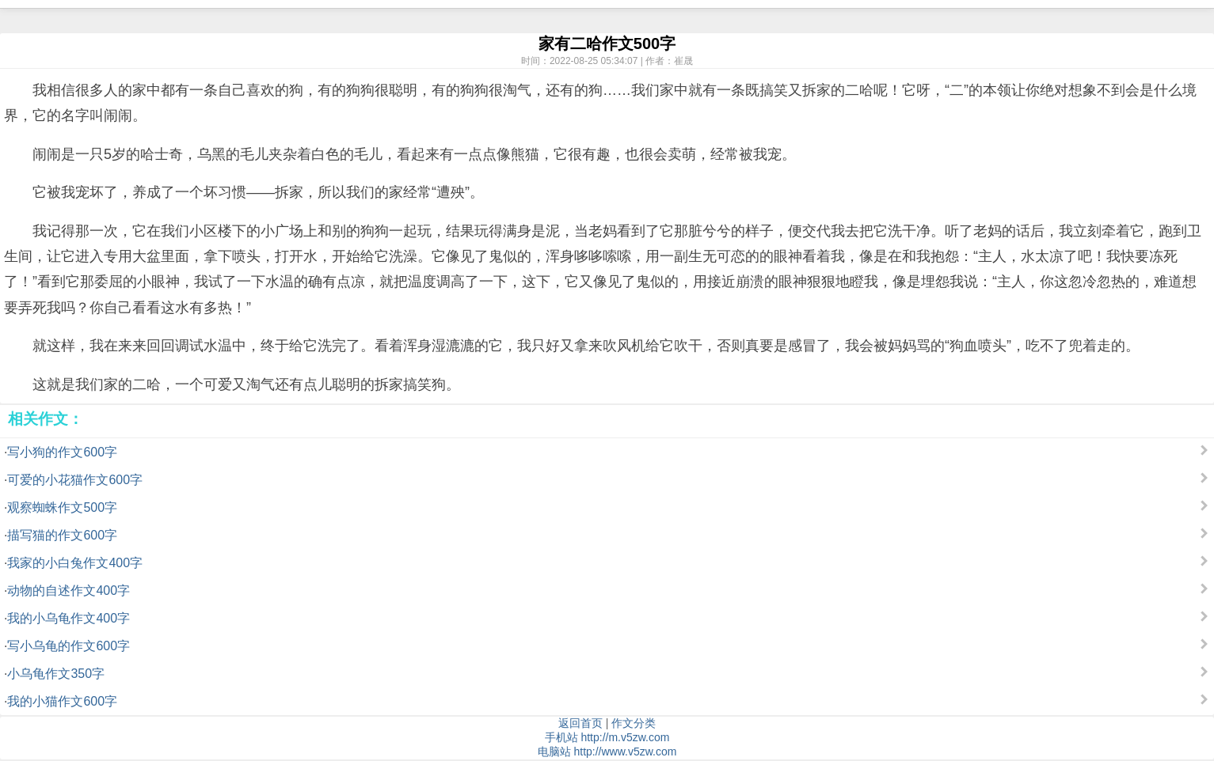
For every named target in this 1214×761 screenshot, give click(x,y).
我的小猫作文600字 (62, 701)
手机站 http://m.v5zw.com (607, 737)
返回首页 (580, 723)
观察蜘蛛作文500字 (62, 507)
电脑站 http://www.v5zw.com (607, 751)
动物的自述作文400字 (68, 590)
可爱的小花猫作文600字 (75, 480)
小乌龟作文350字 (56, 673)
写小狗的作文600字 (62, 452)
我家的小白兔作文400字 (75, 563)
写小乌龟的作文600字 (68, 646)
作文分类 (633, 723)
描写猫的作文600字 (62, 535)
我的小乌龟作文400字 (68, 618)
